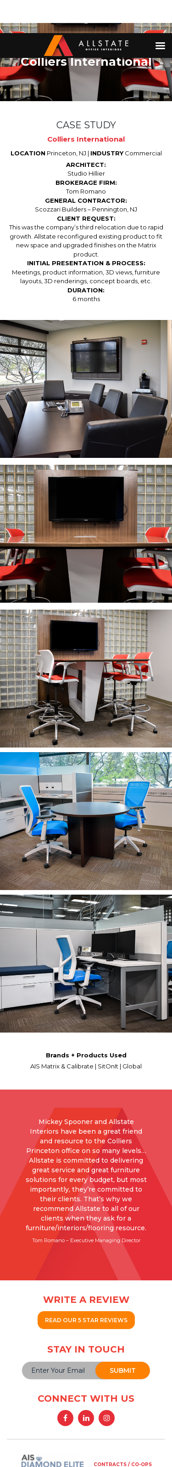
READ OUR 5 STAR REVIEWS (86, 1320)
